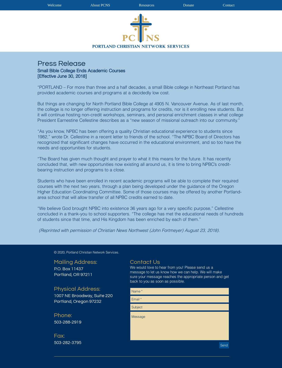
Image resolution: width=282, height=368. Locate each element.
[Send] (224, 345)
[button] (146, 5)
